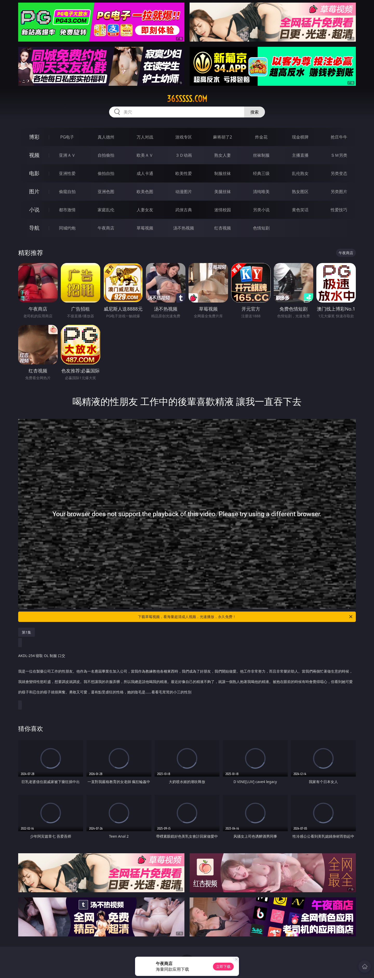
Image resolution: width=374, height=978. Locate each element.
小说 (34, 209)
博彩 (34, 136)
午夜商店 (106, 228)
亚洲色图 (106, 191)
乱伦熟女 (300, 173)
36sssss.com (187, 99)
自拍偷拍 (106, 155)
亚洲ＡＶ (67, 155)
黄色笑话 (300, 210)
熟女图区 (300, 191)
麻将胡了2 (222, 137)
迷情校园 (222, 210)
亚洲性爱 (67, 173)
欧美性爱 (183, 173)
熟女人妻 (222, 155)
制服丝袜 (222, 173)
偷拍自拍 (106, 173)
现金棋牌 (300, 137)
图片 (34, 191)
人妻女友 (145, 210)
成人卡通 (145, 173)
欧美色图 (145, 191)
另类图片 (339, 191)
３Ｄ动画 (183, 155)
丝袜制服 (261, 155)
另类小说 (261, 210)
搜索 (254, 112)
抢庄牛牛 (339, 137)
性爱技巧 (339, 210)
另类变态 (339, 173)
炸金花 (261, 137)
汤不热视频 (183, 228)
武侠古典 (183, 210)
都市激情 (67, 210)
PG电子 (67, 137)
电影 (34, 173)
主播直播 (300, 155)
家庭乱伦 (106, 210)
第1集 (26, 632)
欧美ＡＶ (145, 155)
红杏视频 (222, 228)
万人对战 (145, 137)
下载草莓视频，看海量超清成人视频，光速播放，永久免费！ (245, 617)
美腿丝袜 (222, 191)
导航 (34, 227)
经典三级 (261, 173)
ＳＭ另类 (339, 155)
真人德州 (106, 137)
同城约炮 (67, 228)
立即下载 (223, 966)
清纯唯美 (261, 191)
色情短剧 (261, 228)
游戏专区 (183, 137)
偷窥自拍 (67, 191)
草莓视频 (145, 228)
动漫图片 (183, 191)
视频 (34, 155)
